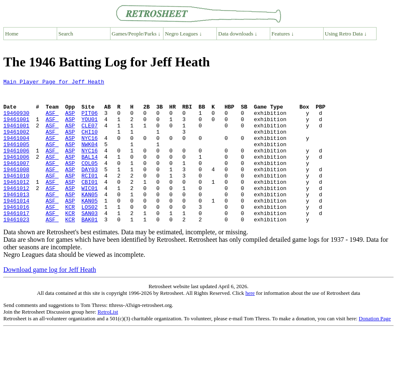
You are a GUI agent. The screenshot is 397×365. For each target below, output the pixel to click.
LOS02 (89, 233)
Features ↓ (282, 33)
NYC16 (89, 150)
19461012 (16, 203)
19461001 (16, 128)
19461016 (16, 233)
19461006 (16, 165)
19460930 (16, 120)
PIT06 (89, 120)
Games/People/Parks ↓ (136, 33)
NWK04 (89, 158)
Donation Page (375, 347)
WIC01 (89, 210)
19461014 (16, 225)
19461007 (16, 180)
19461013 (16, 218)
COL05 (89, 180)
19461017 (16, 240)
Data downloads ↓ (237, 33)
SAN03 (89, 240)
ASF (51, 120)
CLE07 (89, 135)
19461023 (16, 248)
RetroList (108, 340)
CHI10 (89, 143)
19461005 (16, 158)
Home (11, 33)
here (249, 322)
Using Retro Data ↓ (346, 33)
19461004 (16, 150)
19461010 (16, 195)
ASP (70, 120)
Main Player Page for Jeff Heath (53, 82)
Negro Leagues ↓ (183, 33)
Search (65, 33)
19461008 (16, 188)
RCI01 (89, 195)
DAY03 (89, 188)
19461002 (16, 143)
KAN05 (89, 218)
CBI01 (89, 203)
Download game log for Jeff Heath (49, 298)
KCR (70, 233)
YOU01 (89, 128)
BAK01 (89, 248)
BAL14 (89, 173)
